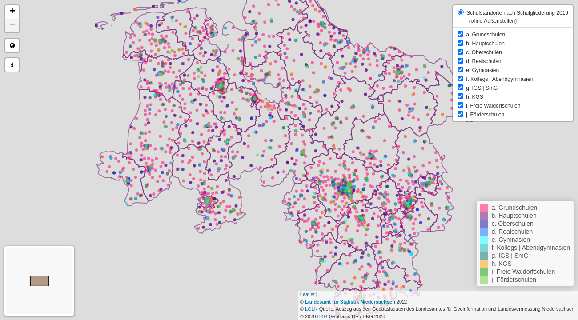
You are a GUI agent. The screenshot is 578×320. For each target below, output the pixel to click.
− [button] (12, 25)
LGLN (311, 309)
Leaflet (307, 294)
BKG (322, 316)
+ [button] (12, 12)
